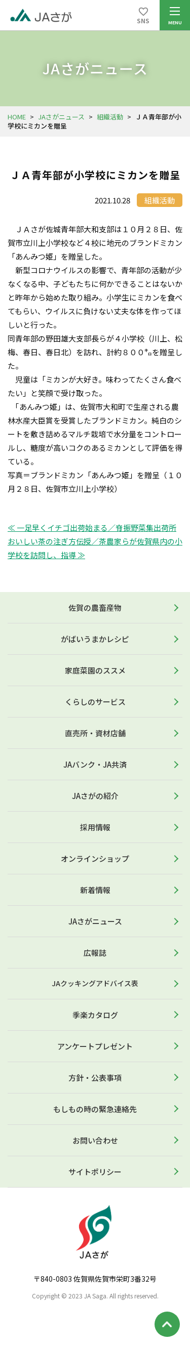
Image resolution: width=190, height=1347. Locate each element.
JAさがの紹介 (95, 795)
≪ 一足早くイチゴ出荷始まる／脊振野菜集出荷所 (92, 527)
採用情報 (95, 827)
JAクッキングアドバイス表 (95, 983)
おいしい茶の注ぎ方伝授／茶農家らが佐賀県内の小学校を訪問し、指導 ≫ (95, 548)
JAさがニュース (61, 116)
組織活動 (110, 116)
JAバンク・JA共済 (95, 764)
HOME (17, 116)
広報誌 (95, 952)
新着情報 (95, 890)
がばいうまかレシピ (95, 639)
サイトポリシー (95, 1171)
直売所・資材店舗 (95, 733)
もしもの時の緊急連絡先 (95, 1109)
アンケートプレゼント (95, 1046)
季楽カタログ (95, 1014)
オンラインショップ (95, 858)
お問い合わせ (95, 1140)
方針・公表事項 (95, 1077)
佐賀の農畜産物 (95, 607)
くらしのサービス (95, 701)
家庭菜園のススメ (95, 670)
